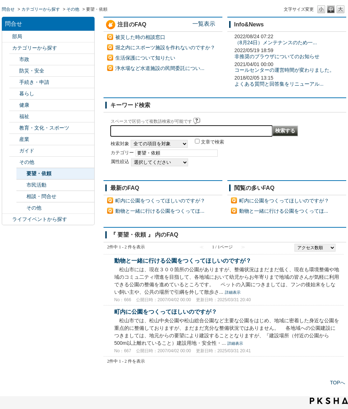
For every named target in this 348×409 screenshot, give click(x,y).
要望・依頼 (38, 173)
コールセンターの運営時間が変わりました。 (284, 70)
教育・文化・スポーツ (44, 128)
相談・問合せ (41, 196)
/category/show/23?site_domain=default (14, 93)
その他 (72, 9)
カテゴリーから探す (40, 9)
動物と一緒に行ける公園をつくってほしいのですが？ (182, 260)
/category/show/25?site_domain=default (14, 116)
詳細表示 (233, 292)
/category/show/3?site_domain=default (14, 59)
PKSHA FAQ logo (329, 400)
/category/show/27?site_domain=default (14, 139)
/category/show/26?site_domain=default (14, 128)
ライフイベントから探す (39, 219)
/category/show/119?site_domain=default (7, 36)
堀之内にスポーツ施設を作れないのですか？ (165, 47)
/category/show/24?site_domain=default (14, 105)
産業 (24, 139)
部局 (17, 36)
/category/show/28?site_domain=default (14, 151)
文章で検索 (212, 142)
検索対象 (120, 143)
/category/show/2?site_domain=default (7, 48)
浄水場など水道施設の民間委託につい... (160, 68)
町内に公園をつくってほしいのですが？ (160, 200)
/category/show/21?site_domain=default (14, 71)
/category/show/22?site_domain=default (14, 82)
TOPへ (337, 382)
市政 (24, 59)
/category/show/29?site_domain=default (14, 162)
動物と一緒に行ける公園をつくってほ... (160, 211)
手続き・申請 (34, 82)
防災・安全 (31, 71)
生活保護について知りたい (145, 58)
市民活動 (36, 185)
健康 (24, 105)
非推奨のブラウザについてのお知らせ (276, 56)
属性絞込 (120, 161)
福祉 (24, 116)
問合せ (8, 9)
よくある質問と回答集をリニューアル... (279, 84)
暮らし (26, 93)
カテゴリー (122, 152)
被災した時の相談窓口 (140, 37)
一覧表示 (203, 23)
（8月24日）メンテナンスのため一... (275, 42)
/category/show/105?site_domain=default (7, 219)
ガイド (26, 150)
